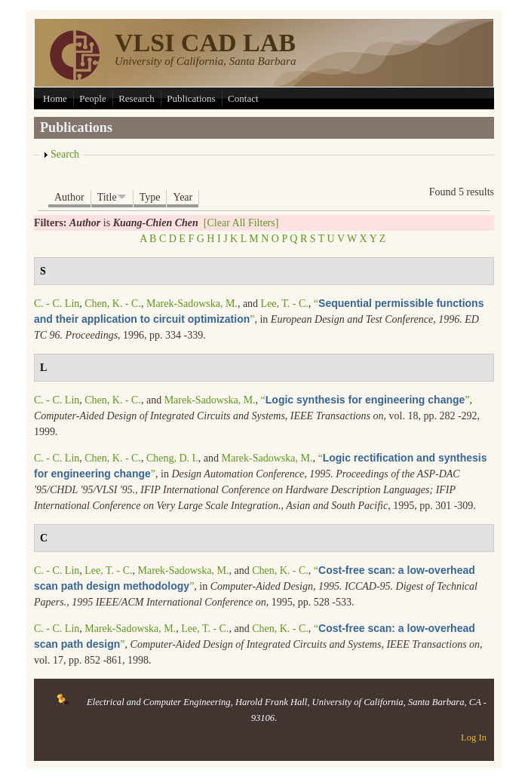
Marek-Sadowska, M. (192, 303)
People (92, 98)
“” (365, 400)
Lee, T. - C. (285, 303)
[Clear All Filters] (241, 222)
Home (55, 98)
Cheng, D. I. (172, 458)
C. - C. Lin (56, 303)
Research (136, 98)
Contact (243, 98)
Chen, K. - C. (112, 303)
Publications (191, 98)
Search (65, 154)
